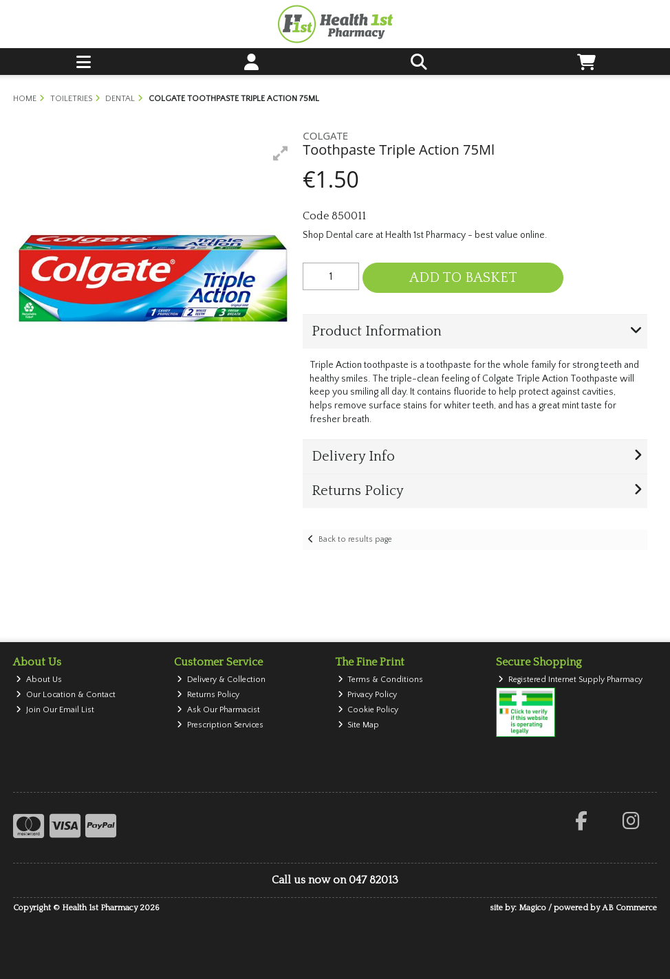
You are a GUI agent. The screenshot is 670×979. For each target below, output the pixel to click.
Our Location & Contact (66, 694)
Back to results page (355, 539)
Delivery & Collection (221, 679)
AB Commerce (629, 907)
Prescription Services (220, 724)
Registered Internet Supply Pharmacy (570, 679)
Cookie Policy (368, 709)
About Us (39, 679)
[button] (281, 153)
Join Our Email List (55, 709)
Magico (532, 907)
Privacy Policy (368, 694)
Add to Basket (463, 277)
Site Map (359, 724)
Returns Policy (208, 694)
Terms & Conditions (381, 679)
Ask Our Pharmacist (218, 709)
